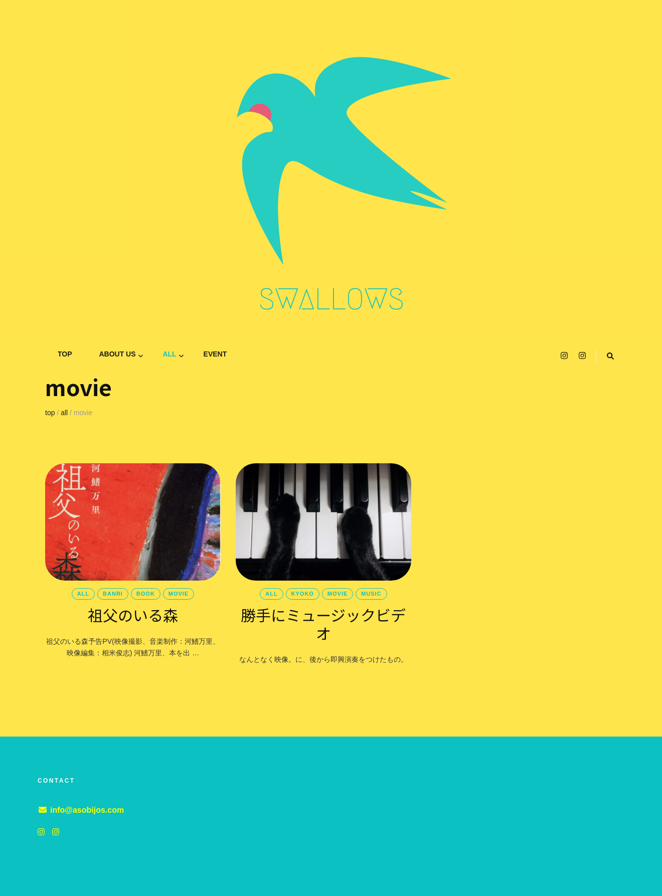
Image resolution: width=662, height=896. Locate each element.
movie (179, 594)
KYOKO (302, 594)
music (371, 594)
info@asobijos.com (87, 810)
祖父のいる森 (133, 615)
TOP (65, 354)
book (145, 594)
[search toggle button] (610, 356)
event (215, 354)
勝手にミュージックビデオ (323, 624)
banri (113, 594)
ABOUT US (117, 354)
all (169, 354)
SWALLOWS (331, 299)
